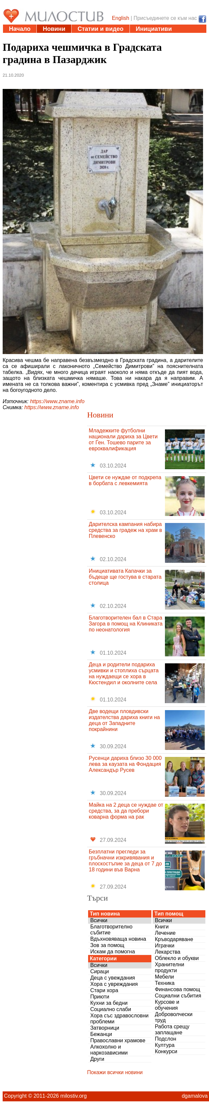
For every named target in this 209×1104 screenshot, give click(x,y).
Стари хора (104, 990)
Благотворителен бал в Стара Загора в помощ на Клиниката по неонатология (126, 623)
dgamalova (195, 1096)
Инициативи (154, 29)
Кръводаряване (174, 939)
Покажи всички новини (115, 1072)
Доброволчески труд (173, 1017)
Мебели (164, 977)
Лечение (165, 933)
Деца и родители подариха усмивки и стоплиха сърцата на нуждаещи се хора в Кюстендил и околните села (124, 673)
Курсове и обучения (167, 1005)
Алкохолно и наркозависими (109, 1050)
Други (97, 1059)
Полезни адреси (33, 37)
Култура (164, 1045)
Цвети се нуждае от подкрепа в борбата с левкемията (125, 480)
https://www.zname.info (57, 401)
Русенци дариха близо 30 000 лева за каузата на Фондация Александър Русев (125, 764)
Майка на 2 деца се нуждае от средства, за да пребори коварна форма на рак (126, 811)
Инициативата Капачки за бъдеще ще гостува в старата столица (125, 577)
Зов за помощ (107, 945)
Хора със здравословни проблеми (119, 1018)
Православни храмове (117, 1040)
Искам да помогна (112, 951)
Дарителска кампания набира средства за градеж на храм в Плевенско (125, 530)
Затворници (104, 1028)
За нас (154, 37)
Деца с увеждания (112, 978)
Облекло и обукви (177, 958)
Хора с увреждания (114, 984)
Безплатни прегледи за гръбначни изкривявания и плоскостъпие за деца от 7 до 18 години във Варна (125, 860)
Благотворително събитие (111, 929)
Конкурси (166, 1051)
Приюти (99, 996)
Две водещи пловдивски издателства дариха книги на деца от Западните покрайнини (124, 720)
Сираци (99, 971)
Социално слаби (110, 1009)
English (120, 18)
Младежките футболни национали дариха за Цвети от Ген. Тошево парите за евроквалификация (123, 439)
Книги (162, 926)
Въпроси (119, 37)
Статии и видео (100, 29)
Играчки (164, 945)
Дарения (81, 37)
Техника (164, 983)
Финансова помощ (177, 989)
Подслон (165, 1039)
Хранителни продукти (169, 967)
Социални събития (178, 995)
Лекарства (167, 952)
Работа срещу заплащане (172, 1029)
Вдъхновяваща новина (118, 939)
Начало (19, 29)
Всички (98, 920)
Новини (54, 29)
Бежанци (101, 1034)
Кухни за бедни (109, 1003)
